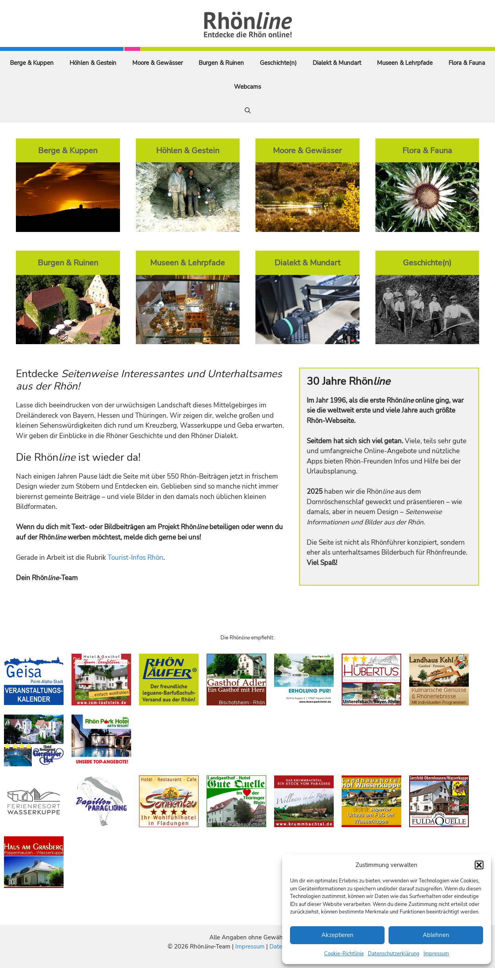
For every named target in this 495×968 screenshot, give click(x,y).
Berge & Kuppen (32, 63)
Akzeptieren (337, 935)
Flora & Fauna (467, 63)
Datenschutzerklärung (394, 953)
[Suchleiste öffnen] (248, 111)
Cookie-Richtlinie (344, 953)
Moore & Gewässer (157, 63)
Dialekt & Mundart (337, 63)
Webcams (247, 87)
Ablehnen (436, 935)
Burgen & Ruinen (221, 63)
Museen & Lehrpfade (405, 63)
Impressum (436, 953)
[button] (479, 865)
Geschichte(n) (278, 63)
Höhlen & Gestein (93, 63)
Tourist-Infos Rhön (135, 557)
